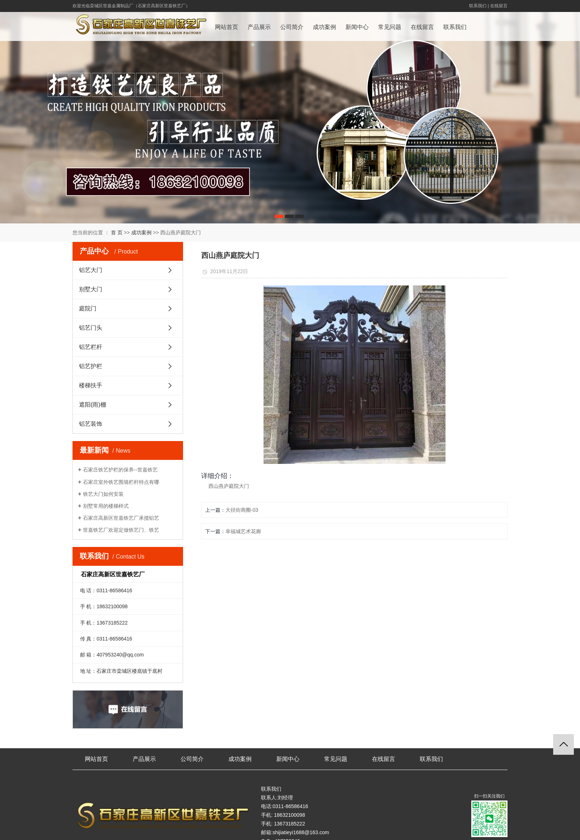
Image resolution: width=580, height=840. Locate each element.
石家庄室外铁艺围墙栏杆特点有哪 (121, 482)
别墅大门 (127, 289)
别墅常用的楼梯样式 (106, 506)
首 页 (117, 232)
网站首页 (226, 27)
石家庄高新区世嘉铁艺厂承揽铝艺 (121, 518)
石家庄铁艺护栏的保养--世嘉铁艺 (120, 470)
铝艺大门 (127, 269)
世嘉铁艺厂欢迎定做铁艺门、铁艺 (121, 530)
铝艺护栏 (127, 366)
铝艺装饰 (127, 423)
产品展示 (259, 27)
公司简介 (291, 27)
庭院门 (127, 308)
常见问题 (389, 27)
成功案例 (324, 27)
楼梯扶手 (127, 385)
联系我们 (477, 5)
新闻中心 (357, 27)
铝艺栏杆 (127, 346)
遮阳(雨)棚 (127, 404)
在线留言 (499, 5)
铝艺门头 (127, 327)
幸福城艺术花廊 (243, 531)
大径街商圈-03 (241, 510)
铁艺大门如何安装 (103, 494)
